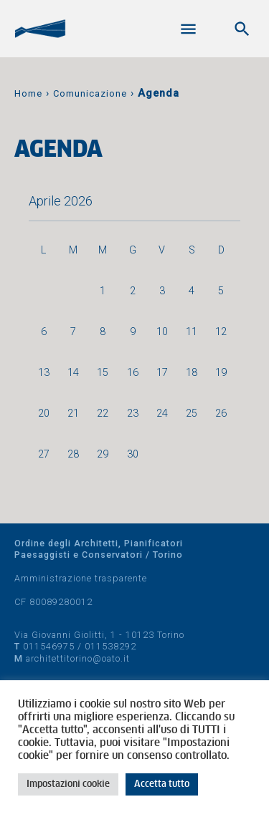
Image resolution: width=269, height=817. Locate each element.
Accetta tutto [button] (161, 784)
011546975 (49, 646)
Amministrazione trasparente (80, 578)
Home (28, 93)
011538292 (110, 646)
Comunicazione (90, 93)
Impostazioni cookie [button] (68, 784)
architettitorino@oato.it (78, 658)
